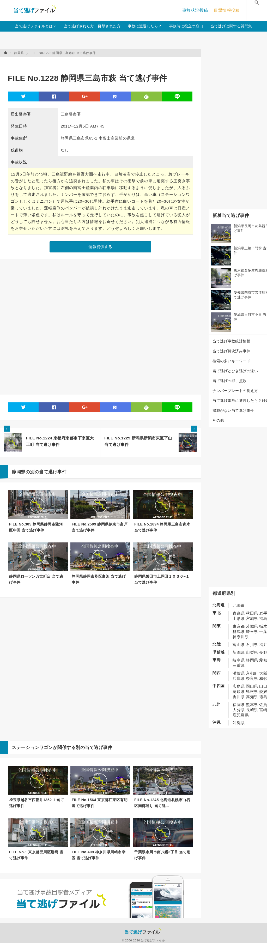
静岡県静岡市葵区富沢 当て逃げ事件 (99, 579)
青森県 (239, 613)
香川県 (239, 696)
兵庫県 (239, 678)
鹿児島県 (241, 715)
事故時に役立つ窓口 (186, 26)
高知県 (252, 696)
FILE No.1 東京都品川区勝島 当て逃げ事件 (36, 855)
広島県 (239, 686)
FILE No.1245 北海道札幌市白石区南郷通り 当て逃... (162, 803)
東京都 (239, 626)
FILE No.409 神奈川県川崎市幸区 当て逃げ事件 (98, 855)
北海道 (239, 605)
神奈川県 (241, 636)
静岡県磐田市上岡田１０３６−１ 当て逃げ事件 (162, 579)
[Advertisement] (103, 63)
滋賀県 (239, 673)
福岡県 (239, 704)
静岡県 (252, 660)
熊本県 (252, 704)
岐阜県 (239, 660)
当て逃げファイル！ (34, 10)
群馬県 (239, 631)
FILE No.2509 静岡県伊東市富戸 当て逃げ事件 (100, 527)
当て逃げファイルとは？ (36, 26)
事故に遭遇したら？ (145, 26)
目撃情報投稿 (227, 10)
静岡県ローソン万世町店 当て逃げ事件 (36, 579)
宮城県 (252, 618)
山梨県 (252, 652)
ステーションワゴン (32, 747)
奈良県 (252, 678)
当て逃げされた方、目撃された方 (92, 26)
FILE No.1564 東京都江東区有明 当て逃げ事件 (100, 803)
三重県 (239, 665)
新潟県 (239, 652)
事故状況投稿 (195, 10)
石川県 (252, 644)
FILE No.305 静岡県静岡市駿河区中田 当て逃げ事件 (36, 527)
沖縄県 (239, 723)
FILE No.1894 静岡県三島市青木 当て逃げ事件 (162, 527)
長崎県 (252, 710)
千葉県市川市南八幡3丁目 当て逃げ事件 (162, 855)
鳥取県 (239, 691)
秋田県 (252, 613)
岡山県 (252, 686)
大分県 (239, 710)
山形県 (239, 618)
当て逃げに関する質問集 (231, 26)
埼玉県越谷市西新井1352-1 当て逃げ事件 (36, 803)
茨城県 (252, 626)
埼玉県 (252, 631)
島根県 (252, 691)
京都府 (252, 673)
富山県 (239, 644)
